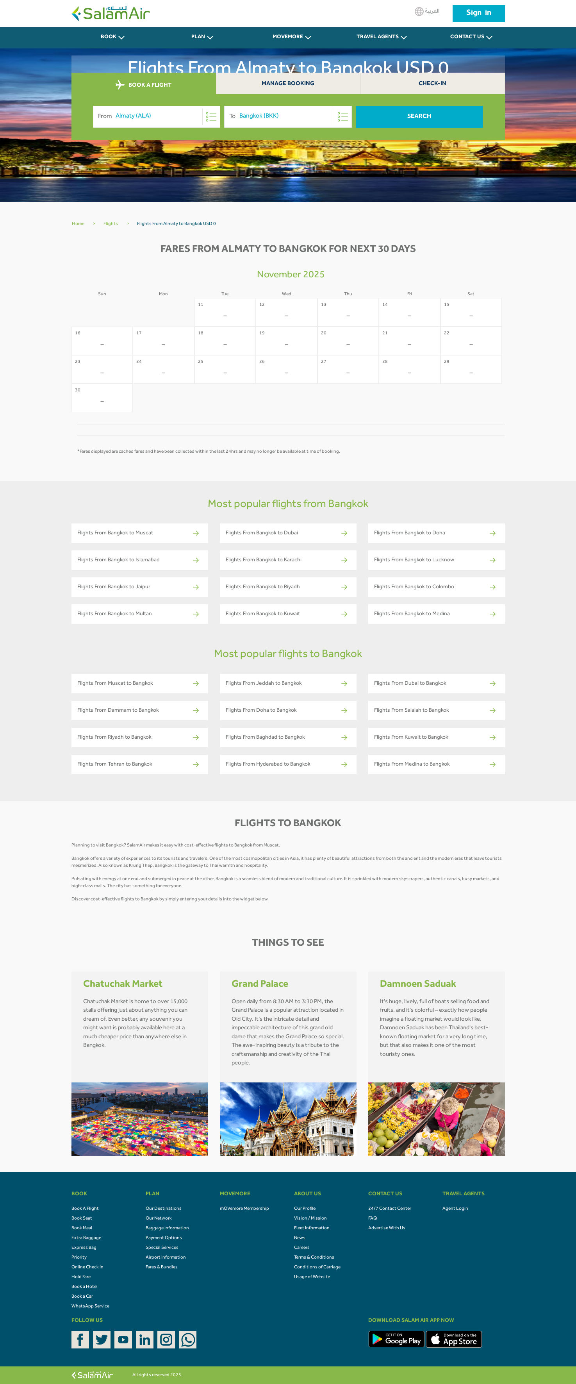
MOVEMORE (288, 37)
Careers (302, 1248)
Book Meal (81, 1228)
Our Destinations (164, 1209)
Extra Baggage (86, 1238)
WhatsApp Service (90, 1306)
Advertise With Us (386, 1228)
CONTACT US (467, 37)
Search (419, 117)
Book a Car (82, 1297)
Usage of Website (312, 1277)
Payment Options (164, 1238)
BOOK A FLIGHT (143, 85)
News (299, 1238)
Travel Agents (378, 37)
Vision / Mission (310, 1218)
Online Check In (87, 1267)
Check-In (432, 84)
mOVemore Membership (244, 1209)
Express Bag (83, 1248)
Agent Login (455, 1209)
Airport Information (166, 1257)
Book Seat (81, 1218)
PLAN (198, 37)
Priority (79, 1257)
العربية (427, 11)
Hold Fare (81, 1277)
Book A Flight (85, 1209)
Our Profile (305, 1209)
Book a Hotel (84, 1287)
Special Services (162, 1248)
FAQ (372, 1218)
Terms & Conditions (314, 1257)
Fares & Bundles (162, 1267)
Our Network (159, 1218)
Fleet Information (312, 1228)
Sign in (478, 14)
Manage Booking (288, 84)
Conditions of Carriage (317, 1267)
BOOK (108, 37)
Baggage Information (167, 1228)
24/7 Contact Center (389, 1209)
